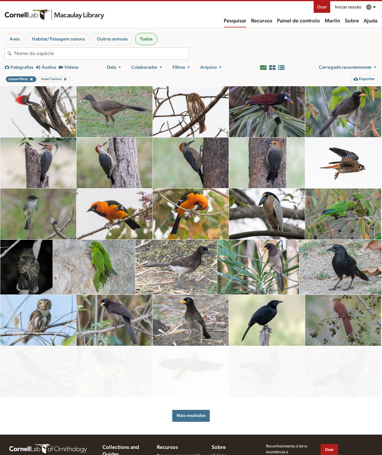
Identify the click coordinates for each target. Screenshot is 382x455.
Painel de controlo (298, 21)
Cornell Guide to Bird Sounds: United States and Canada (121, 444)
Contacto (220, 444)
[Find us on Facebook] (324, 448)
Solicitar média (169, 451)
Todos (146, 39)
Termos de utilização (283, 446)
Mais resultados (191, 392)
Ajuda (370, 21)
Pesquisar (235, 21)
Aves (15, 39)
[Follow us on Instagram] (347, 448)
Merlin (332, 21)
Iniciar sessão (348, 7)
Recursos (261, 21)
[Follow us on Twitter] (335, 448)
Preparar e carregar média (179, 432)
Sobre (352, 21)
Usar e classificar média (177, 444)
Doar (322, 7)
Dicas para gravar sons (176, 438)
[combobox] (101, 53)
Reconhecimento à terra (286, 423)
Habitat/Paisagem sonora (58, 39)
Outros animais (112, 39)
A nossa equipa (225, 438)
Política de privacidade (285, 440)
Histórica (219, 432)
